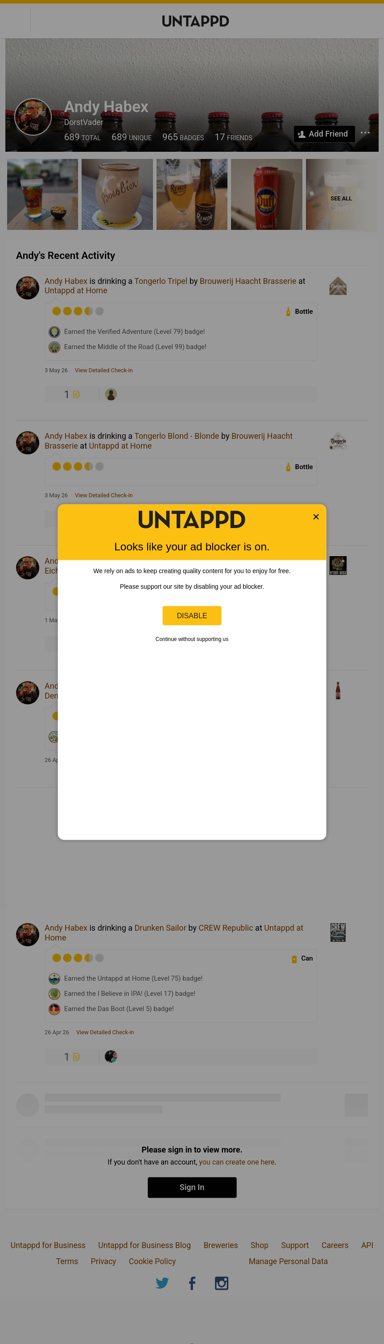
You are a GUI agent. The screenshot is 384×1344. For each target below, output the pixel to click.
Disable (192, 616)
